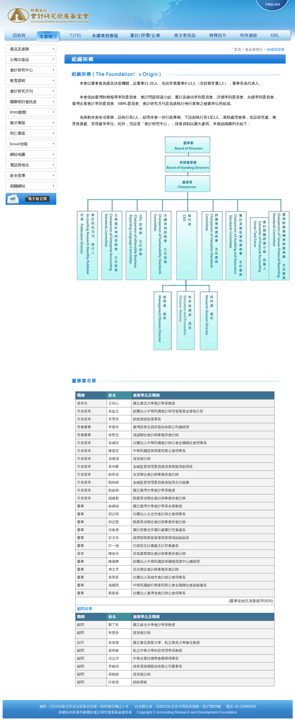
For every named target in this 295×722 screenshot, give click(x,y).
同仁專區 (17, 133)
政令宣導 (17, 175)
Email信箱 (19, 144)
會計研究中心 (21, 70)
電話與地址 (19, 165)
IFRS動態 (18, 112)
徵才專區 (17, 123)
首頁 (236, 49)
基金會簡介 (254, 49)
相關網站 (17, 186)
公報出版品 (19, 59)
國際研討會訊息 (23, 102)
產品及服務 (19, 49)
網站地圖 (17, 154)
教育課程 (17, 80)
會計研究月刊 (21, 91)
